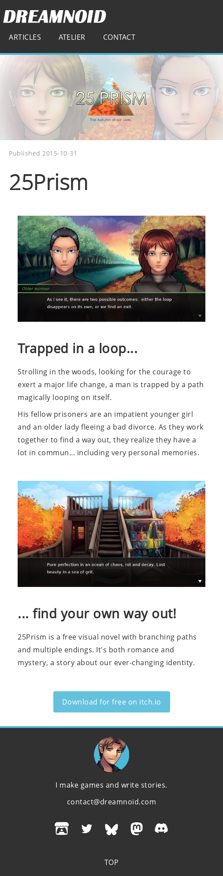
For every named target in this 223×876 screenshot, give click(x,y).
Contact (119, 37)
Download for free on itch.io (111, 702)
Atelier (72, 37)
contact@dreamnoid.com (111, 802)
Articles (25, 37)
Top (111, 862)
